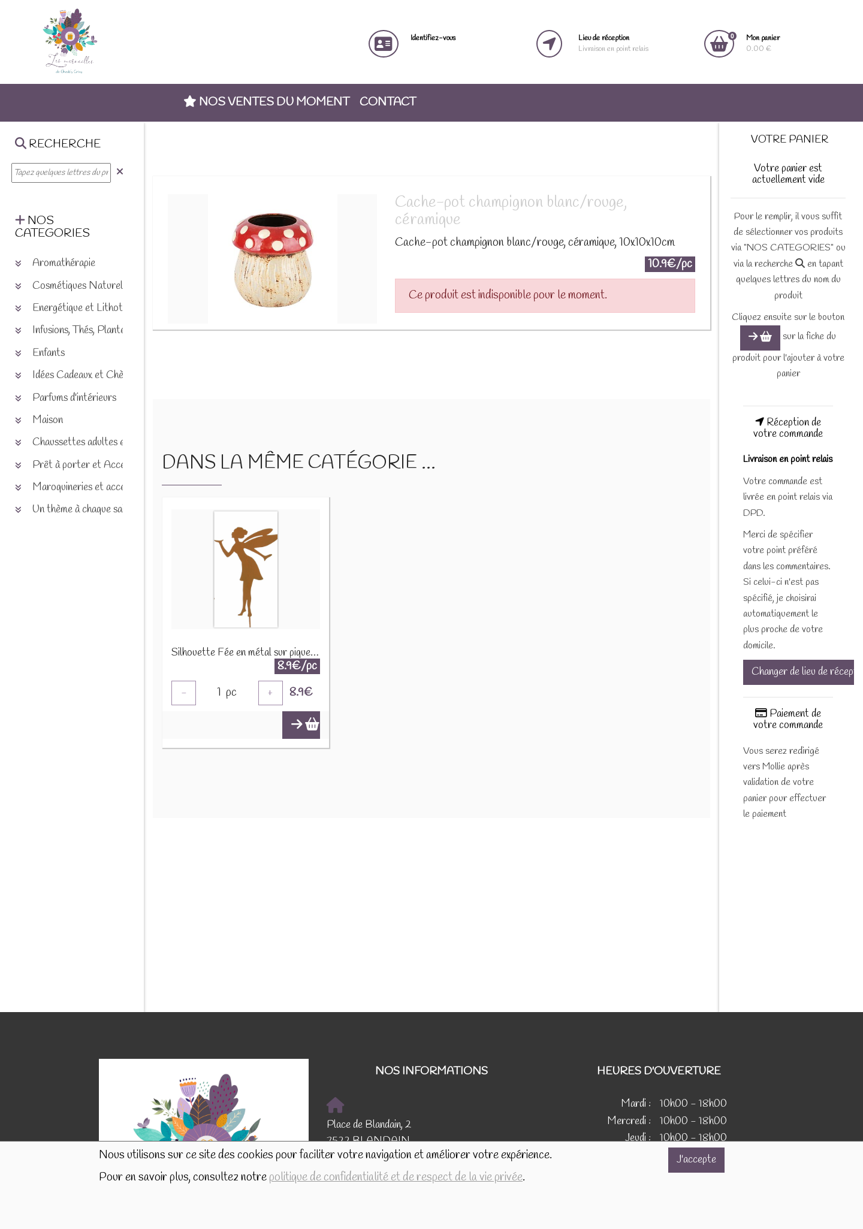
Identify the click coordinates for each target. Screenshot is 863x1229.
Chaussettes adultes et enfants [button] (88, 442)
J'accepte (696, 1160)
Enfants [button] (40, 353)
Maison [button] (39, 420)
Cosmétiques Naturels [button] (71, 286)
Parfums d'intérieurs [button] (65, 398)
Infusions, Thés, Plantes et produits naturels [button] (114, 330)
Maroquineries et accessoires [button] (84, 487)
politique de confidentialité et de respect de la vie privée (396, 1177)
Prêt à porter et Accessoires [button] (84, 465)
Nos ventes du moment (266, 102)
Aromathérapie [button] (55, 263)
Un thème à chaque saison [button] (76, 510)
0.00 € (763, 43)
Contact (388, 102)
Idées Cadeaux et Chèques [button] (78, 375)
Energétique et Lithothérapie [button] (84, 308)
